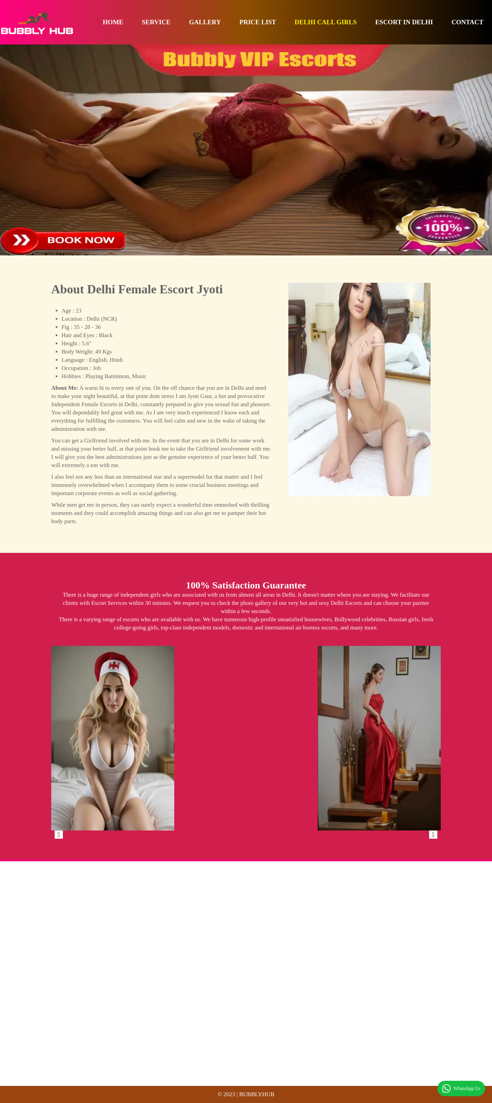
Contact (467, 22)
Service (156, 22)
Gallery (205, 22)
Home (113, 22)
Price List (258, 22)
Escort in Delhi (404, 22)
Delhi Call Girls (326, 22)
